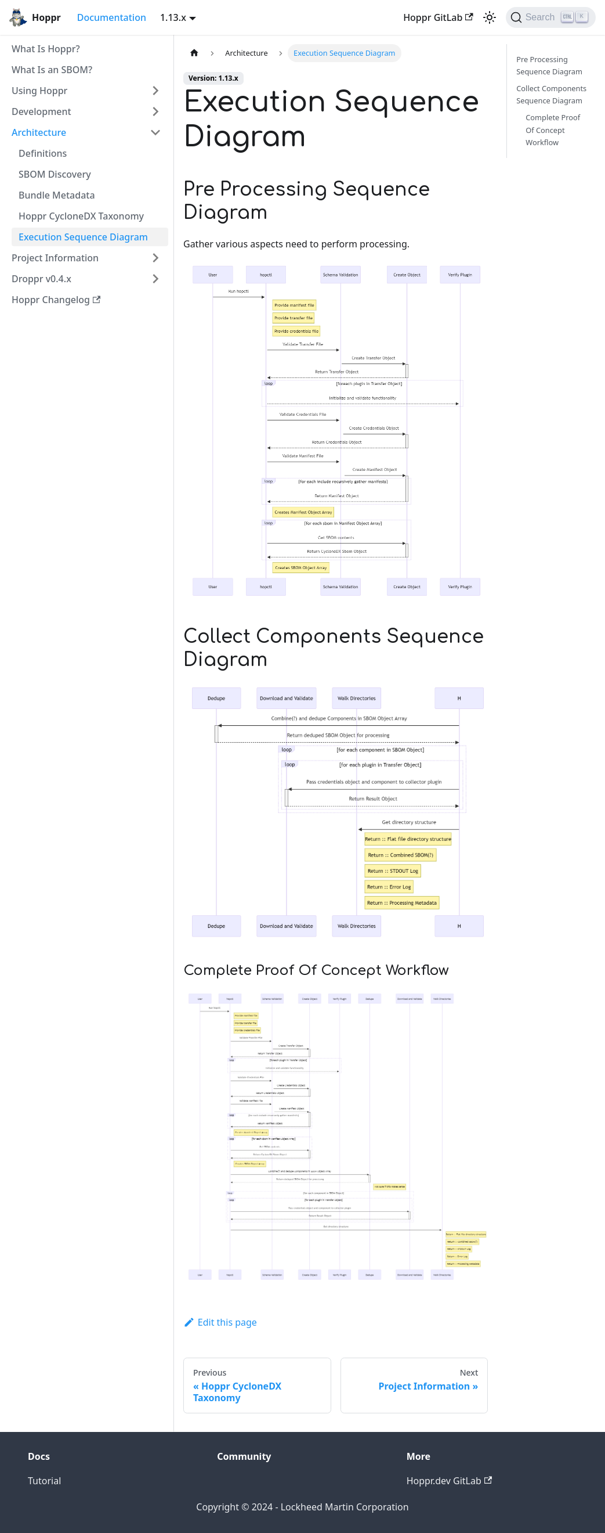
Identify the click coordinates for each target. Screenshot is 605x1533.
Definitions (43, 153)
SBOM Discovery (55, 174)
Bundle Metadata (57, 195)
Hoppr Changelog (56, 299)
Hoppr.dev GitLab (449, 1480)
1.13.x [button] (173, 17)
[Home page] (194, 53)
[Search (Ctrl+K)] (551, 17)
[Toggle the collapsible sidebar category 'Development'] (155, 111)
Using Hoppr (39, 90)
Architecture (39, 132)
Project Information (55, 257)
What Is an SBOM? (52, 69)
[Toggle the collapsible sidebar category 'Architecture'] (155, 132)
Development (41, 111)
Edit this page (220, 1322)
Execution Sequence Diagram (83, 237)
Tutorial (44, 1480)
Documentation (111, 17)
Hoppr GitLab (438, 17)
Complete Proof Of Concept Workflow (553, 129)
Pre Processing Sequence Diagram (549, 65)
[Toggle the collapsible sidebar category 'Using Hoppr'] (155, 90)
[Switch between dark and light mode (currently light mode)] (489, 17)
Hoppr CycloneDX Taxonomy (81, 216)
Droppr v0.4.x (41, 278)
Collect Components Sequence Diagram (551, 94)
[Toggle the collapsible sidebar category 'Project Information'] (155, 258)
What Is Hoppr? (46, 48)
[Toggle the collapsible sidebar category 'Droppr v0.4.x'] (155, 278)
